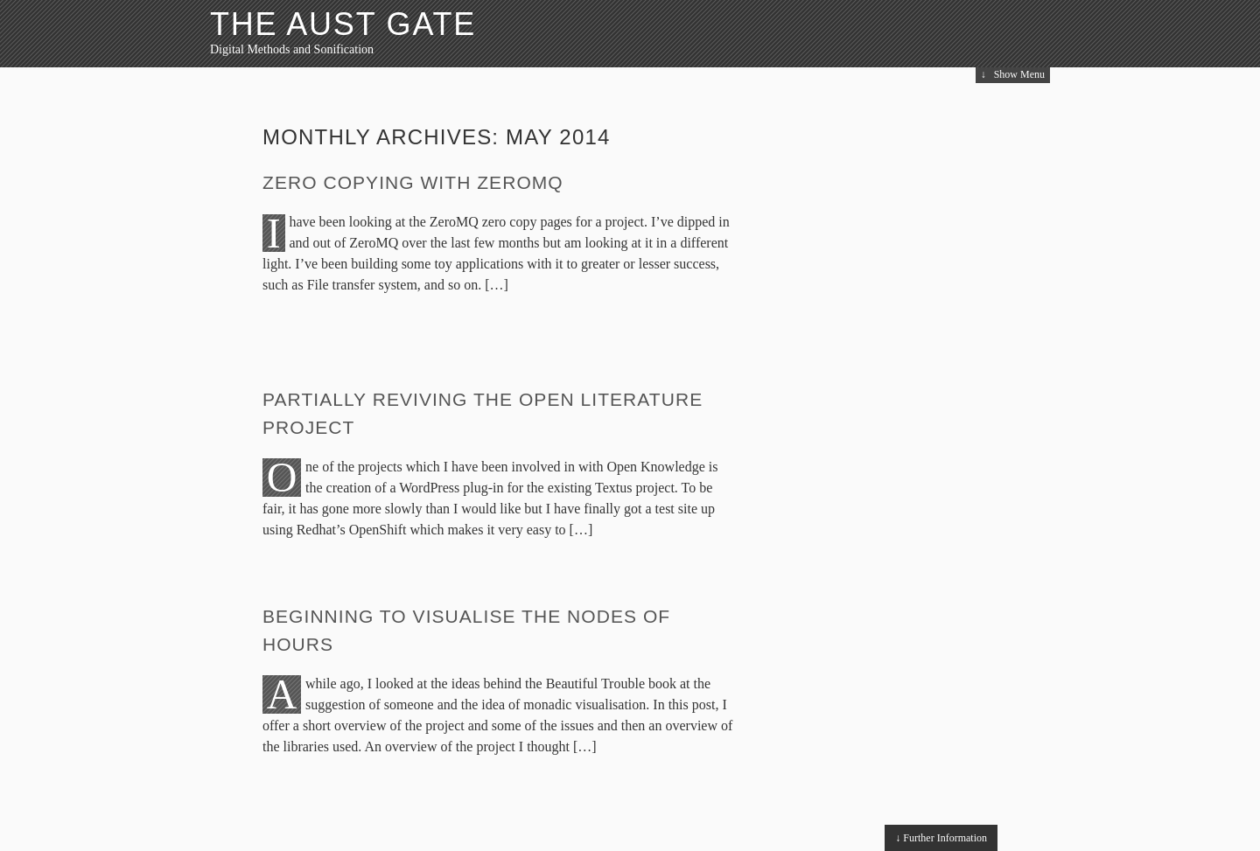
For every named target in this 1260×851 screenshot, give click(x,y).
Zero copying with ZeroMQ (413, 182)
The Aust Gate (343, 24)
